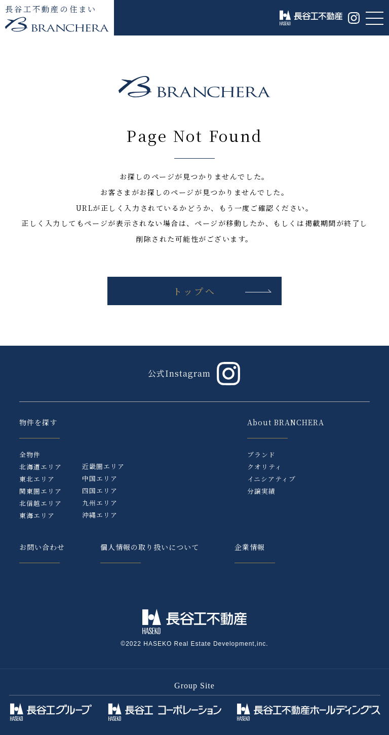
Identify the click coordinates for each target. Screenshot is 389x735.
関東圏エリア (40, 491)
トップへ (195, 290)
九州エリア (100, 502)
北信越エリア (40, 503)
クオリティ (264, 466)
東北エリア (37, 479)
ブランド (261, 454)
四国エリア (100, 490)
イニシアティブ (271, 479)
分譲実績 (261, 491)
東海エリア (37, 515)
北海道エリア (40, 466)
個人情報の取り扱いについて (149, 547)
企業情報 (250, 547)
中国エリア (100, 478)
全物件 (30, 454)
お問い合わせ (42, 547)
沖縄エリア (100, 515)
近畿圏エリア (103, 466)
